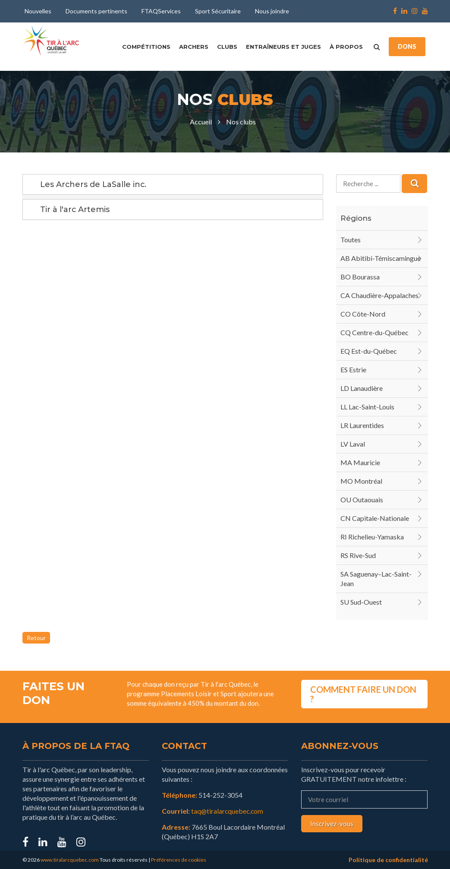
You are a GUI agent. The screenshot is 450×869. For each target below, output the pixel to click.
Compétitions (146, 46)
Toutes (350, 239)
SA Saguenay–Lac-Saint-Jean (376, 578)
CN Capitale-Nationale (374, 518)
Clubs (227, 46)
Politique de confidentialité (388, 859)
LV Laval (352, 444)
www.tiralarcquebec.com (70, 859)
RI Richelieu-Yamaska (372, 537)
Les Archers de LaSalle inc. (93, 184)
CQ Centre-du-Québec (374, 332)
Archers (193, 46)
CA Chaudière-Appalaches (379, 295)
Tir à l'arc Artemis (75, 209)
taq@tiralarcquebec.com (228, 811)
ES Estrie (353, 369)
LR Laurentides (362, 425)
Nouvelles (38, 11)
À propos (346, 46)
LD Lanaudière (361, 388)
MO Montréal (361, 481)
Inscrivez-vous (331, 823)
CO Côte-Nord (362, 314)
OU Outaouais (361, 499)
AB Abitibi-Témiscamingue (380, 258)
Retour (36, 637)
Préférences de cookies (178, 859)
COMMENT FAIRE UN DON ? (363, 694)
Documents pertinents (96, 11)
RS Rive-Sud (358, 555)
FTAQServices (161, 11)
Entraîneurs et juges (283, 46)
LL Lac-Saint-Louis (367, 407)
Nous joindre (272, 11)
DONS (407, 46)
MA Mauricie (360, 462)
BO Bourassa (360, 277)
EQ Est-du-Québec (368, 351)
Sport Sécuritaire (218, 11)
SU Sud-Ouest (361, 602)
